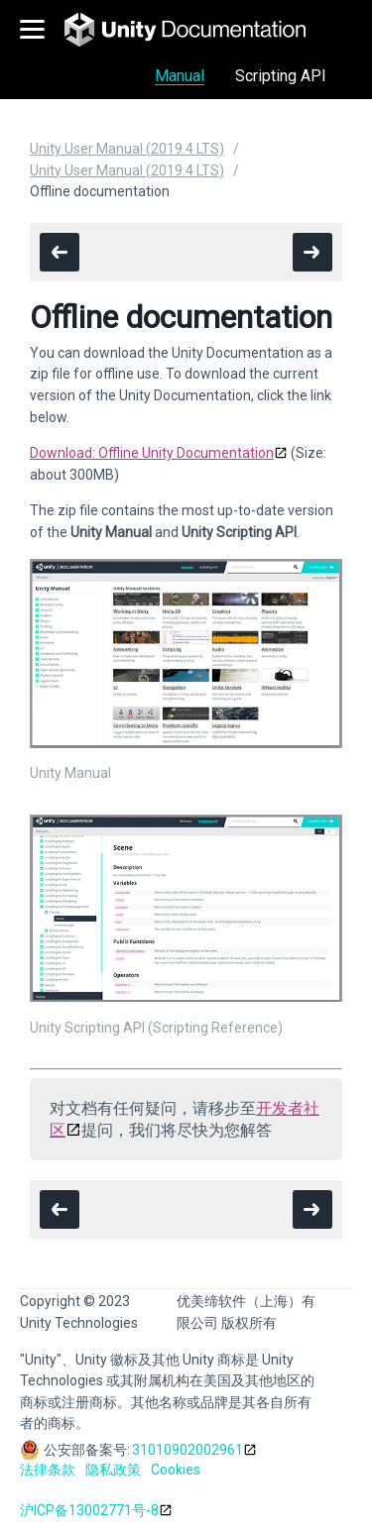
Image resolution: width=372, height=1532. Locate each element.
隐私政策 (113, 1469)
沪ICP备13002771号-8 (89, 1510)
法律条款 (47, 1469)
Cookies (175, 1469)
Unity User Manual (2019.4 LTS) (127, 149)
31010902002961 (187, 1450)
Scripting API (280, 75)
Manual (179, 75)
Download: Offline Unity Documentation (152, 453)
